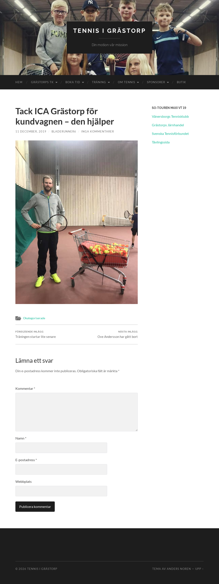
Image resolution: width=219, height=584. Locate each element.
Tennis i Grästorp (109, 30)
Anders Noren (179, 568)
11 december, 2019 (30, 131)
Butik (181, 82)
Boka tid (72, 82)
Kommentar (25, 388)
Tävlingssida (161, 142)
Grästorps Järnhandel (168, 125)
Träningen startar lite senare (35, 334)
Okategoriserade (34, 318)
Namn (20, 438)
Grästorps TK (42, 82)
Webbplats (23, 481)
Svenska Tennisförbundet (170, 133)
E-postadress (26, 460)
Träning (99, 82)
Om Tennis (126, 82)
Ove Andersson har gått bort (118, 334)
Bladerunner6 (64, 131)
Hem (18, 82)
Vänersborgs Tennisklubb (170, 116)
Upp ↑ (199, 568)
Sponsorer (156, 82)
